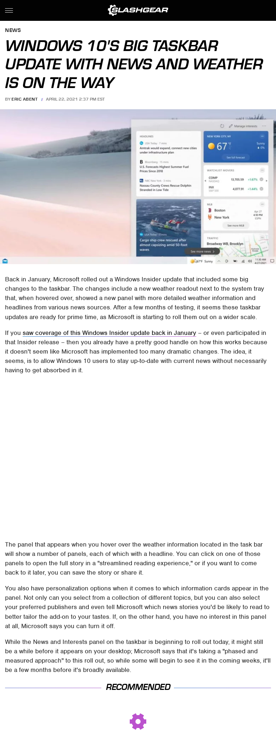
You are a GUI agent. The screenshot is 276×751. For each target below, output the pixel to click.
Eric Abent (24, 99)
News (13, 30)
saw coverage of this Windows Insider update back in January (109, 333)
